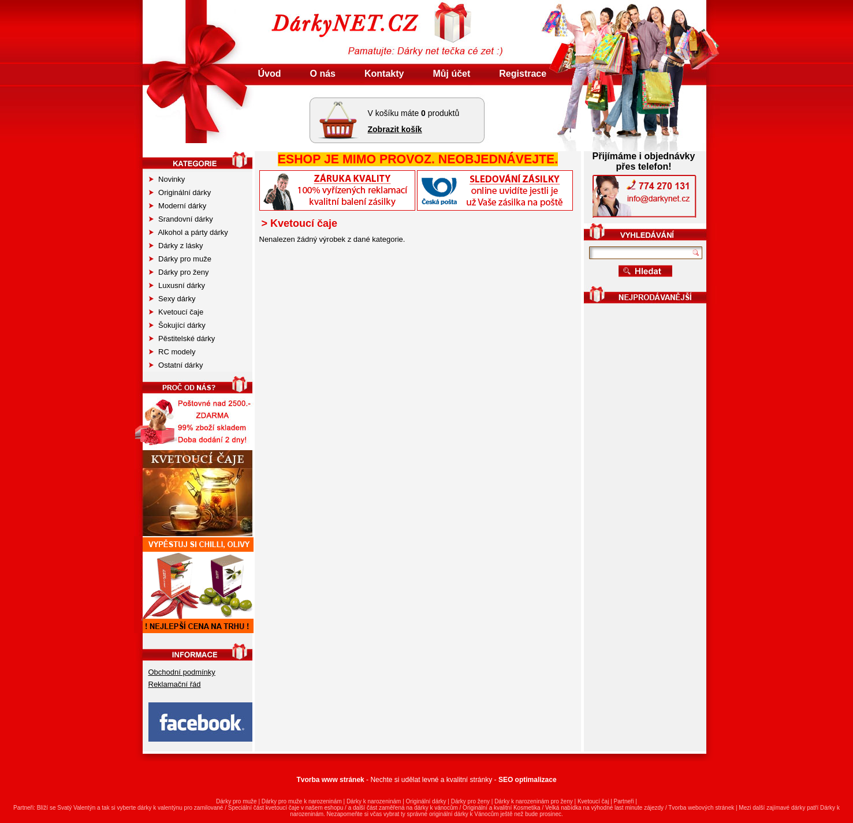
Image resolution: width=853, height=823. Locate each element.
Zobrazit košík (395, 129)
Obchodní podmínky (181, 672)
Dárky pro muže (180, 259)
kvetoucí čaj (281, 808)
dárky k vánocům (436, 808)
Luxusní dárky (177, 285)
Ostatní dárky (176, 365)
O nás (323, 73)
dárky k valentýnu (159, 808)
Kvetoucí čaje (176, 312)
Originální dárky (180, 192)
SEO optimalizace (527, 780)
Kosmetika (527, 808)
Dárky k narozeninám (374, 801)
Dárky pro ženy (179, 272)
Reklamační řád (174, 684)
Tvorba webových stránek (701, 808)
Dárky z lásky (176, 245)
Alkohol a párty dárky (188, 232)
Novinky (167, 179)
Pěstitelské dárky (182, 338)
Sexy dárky (172, 298)
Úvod (269, 73)
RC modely (172, 351)
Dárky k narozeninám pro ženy (533, 801)
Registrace (522, 73)
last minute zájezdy (639, 808)
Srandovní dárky (181, 219)
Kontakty (384, 73)
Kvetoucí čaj (593, 801)
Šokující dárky (177, 325)
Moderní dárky (178, 205)
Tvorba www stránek (330, 780)
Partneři (624, 801)
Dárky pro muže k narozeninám (302, 801)
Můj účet (451, 73)
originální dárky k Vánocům (464, 814)
